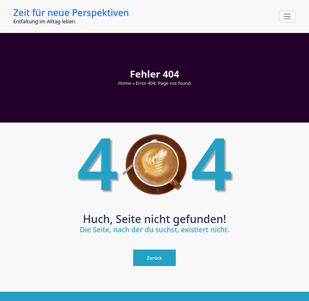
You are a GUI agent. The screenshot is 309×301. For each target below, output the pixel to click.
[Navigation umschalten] (287, 16)
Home (124, 83)
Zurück (154, 258)
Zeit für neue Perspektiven (71, 12)
